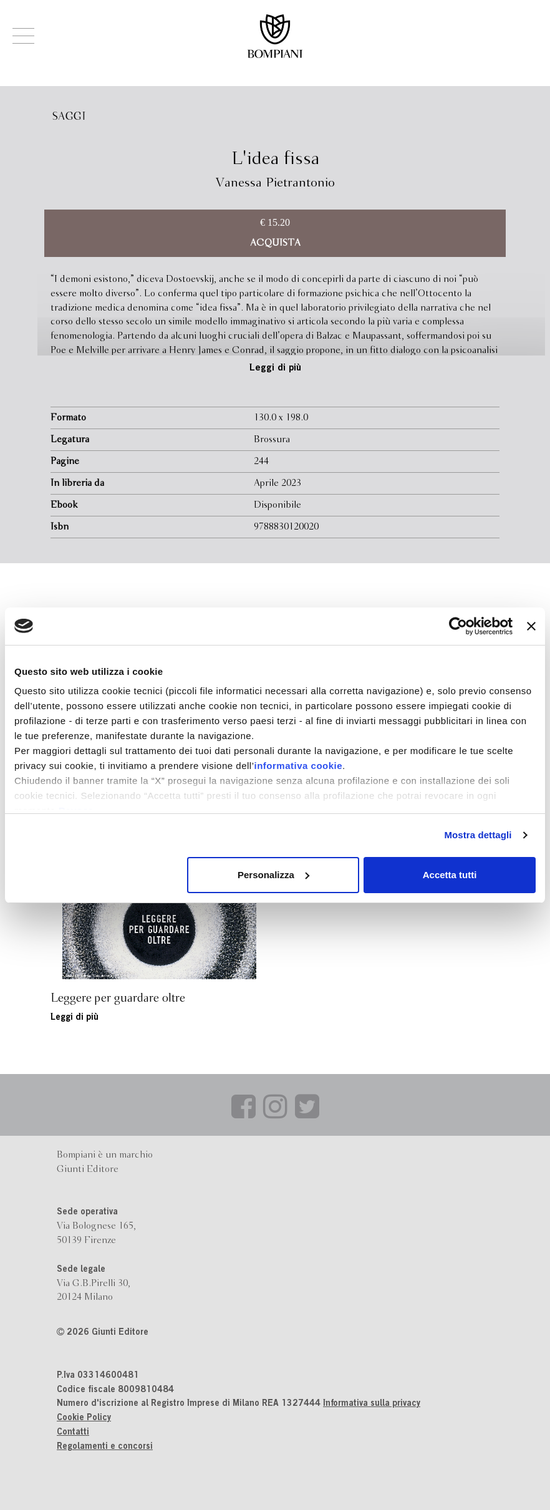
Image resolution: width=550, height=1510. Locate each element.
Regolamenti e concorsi (105, 1447)
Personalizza (273, 874)
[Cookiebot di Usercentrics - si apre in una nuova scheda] (458, 626)
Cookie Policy (84, 1418)
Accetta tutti (450, 874)
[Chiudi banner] (531, 626)
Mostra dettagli (477, 835)
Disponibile (277, 505)
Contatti (73, 1432)
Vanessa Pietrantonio (275, 183)
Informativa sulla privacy (371, 1404)
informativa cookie (298, 765)
